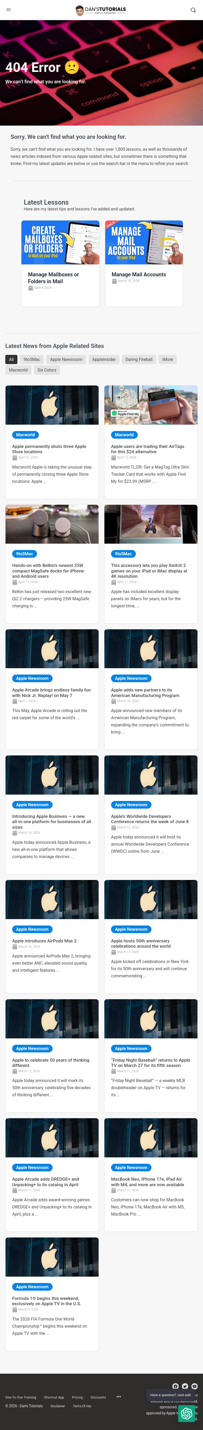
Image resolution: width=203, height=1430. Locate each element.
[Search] (193, 10)
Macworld (18, 370)
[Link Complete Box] (52, 442)
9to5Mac (32, 359)
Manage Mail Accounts (139, 274)
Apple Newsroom (66, 359)
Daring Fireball (139, 359)
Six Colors (47, 370)
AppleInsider (104, 359)
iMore (167, 359)
